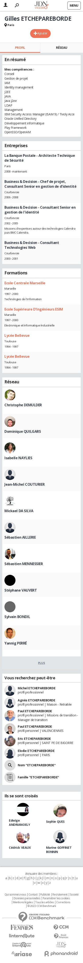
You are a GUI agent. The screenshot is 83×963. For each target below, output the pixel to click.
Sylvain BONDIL (17, 616)
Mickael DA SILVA (18, 510)
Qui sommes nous (15, 894)
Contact (33, 894)
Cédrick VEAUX (20, 847)
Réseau (61, 47)
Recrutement (59, 894)
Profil (20, 47)
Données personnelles (27, 898)
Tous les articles (44, 902)
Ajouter (42, 33)
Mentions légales (23, 902)
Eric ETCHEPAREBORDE (34, 738)
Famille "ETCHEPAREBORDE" (38, 777)
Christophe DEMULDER (23, 405)
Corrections (63, 902)
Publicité (45, 894)
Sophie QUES (55, 821)
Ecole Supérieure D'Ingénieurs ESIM (33, 309)
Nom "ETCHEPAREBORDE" (37, 765)
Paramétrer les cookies (56, 898)
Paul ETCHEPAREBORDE (35, 711)
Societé (74, 894)
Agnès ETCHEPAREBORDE (36, 700)
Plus (41, 663)
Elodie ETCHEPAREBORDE (36, 751)
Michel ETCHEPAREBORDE (36, 688)
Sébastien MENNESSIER (23, 563)
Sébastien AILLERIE (20, 537)
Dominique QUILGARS (22, 431)
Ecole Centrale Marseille (24, 283)
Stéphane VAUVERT (20, 590)
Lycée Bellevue (16, 335)
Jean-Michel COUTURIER (24, 484)
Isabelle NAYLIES (18, 457)
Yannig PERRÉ (15, 643)
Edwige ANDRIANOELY (19, 822)
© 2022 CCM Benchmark (41, 906)
